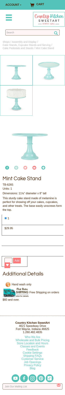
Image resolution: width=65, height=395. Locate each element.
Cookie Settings (32, 352)
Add (16, 260)
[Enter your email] (32, 386)
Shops (6, 41)
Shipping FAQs (32, 355)
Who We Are (32, 337)
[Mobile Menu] (8, 18)
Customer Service (32, 358)
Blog (32, 368)
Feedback (32, 349)
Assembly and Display (24, 41)
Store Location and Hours (32, 343)
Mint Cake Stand (45, 48)
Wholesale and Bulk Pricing (32, 340)
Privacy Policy (32, 365)
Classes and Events (32, 346)
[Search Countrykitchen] (32, 32)
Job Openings (32, 362)
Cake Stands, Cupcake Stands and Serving (27, 45)
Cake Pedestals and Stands (18, 48)
